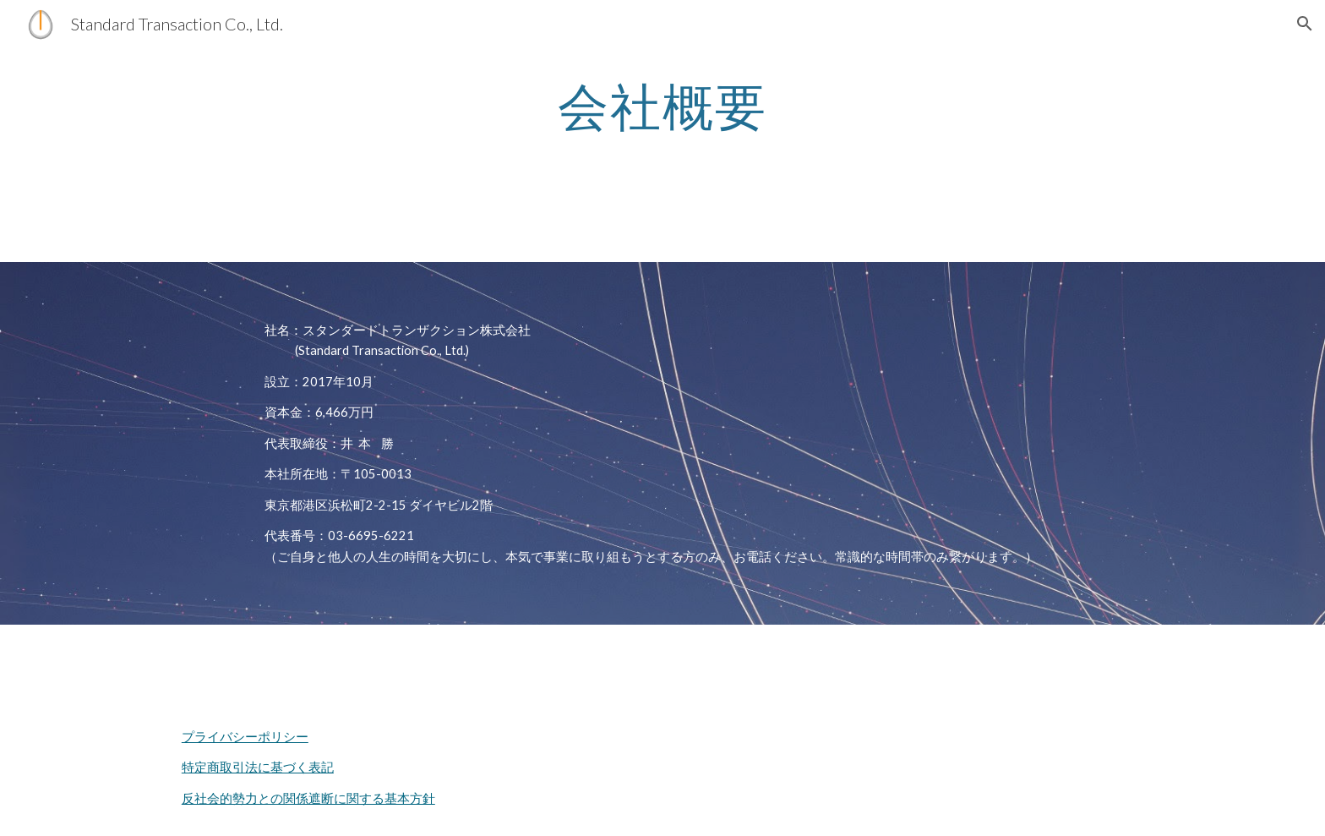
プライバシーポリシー (245, 736)
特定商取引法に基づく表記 (258, 767)
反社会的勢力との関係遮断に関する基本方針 (308, 798)
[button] (1304, 23)
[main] (662, 105)
